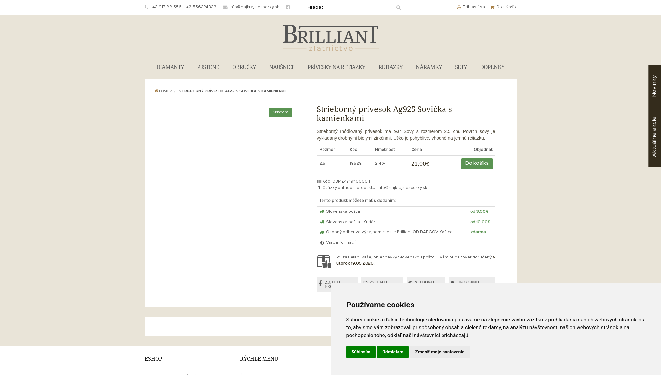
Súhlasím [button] (361, 351)
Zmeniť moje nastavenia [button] (439, 351)
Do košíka (477, 163)
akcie (654, 137)
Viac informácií (337, 242)
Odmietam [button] (392, 351)
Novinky (654, 86)
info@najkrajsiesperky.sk (402, 188)
